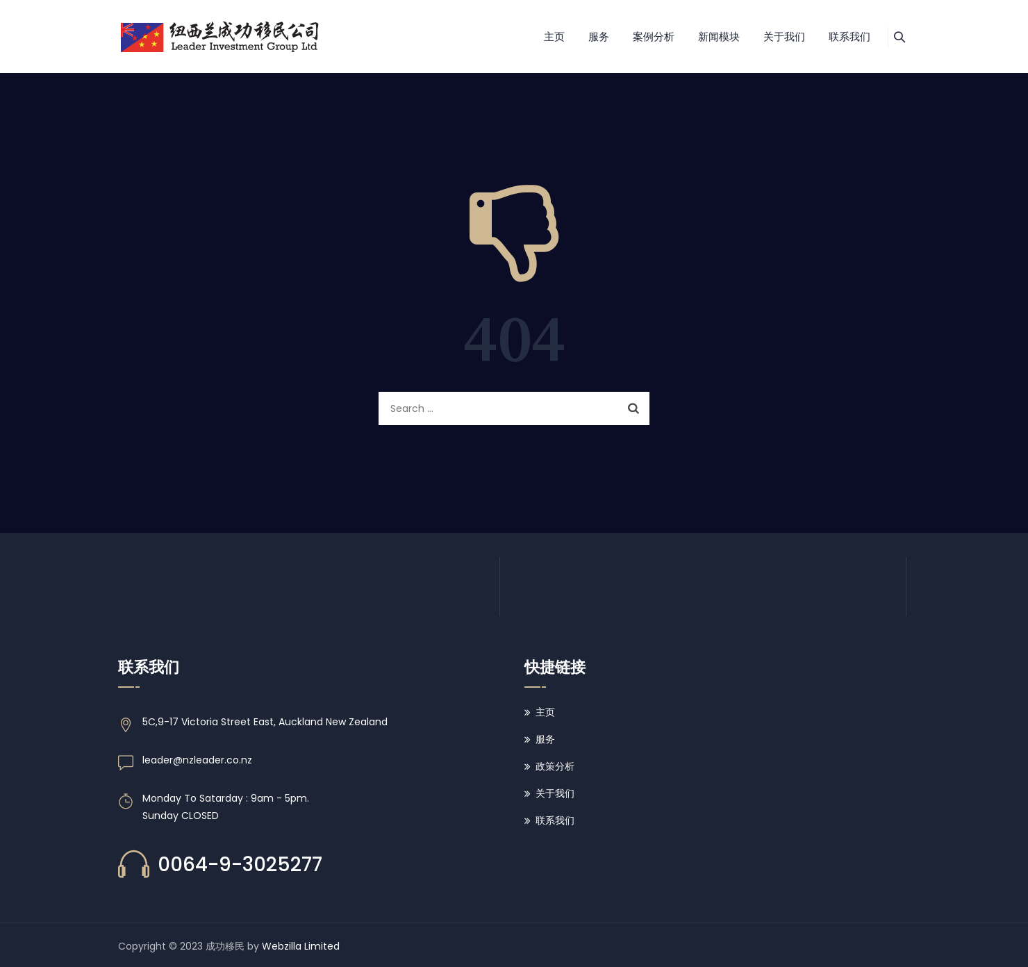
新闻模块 (701, 36)
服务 (581, 36)
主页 (537, 36)
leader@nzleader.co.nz (197, 760)
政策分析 (555, 766)
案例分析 (636, 36)
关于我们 (767, 36)
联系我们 (832, 36)
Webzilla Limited (301, 946)
